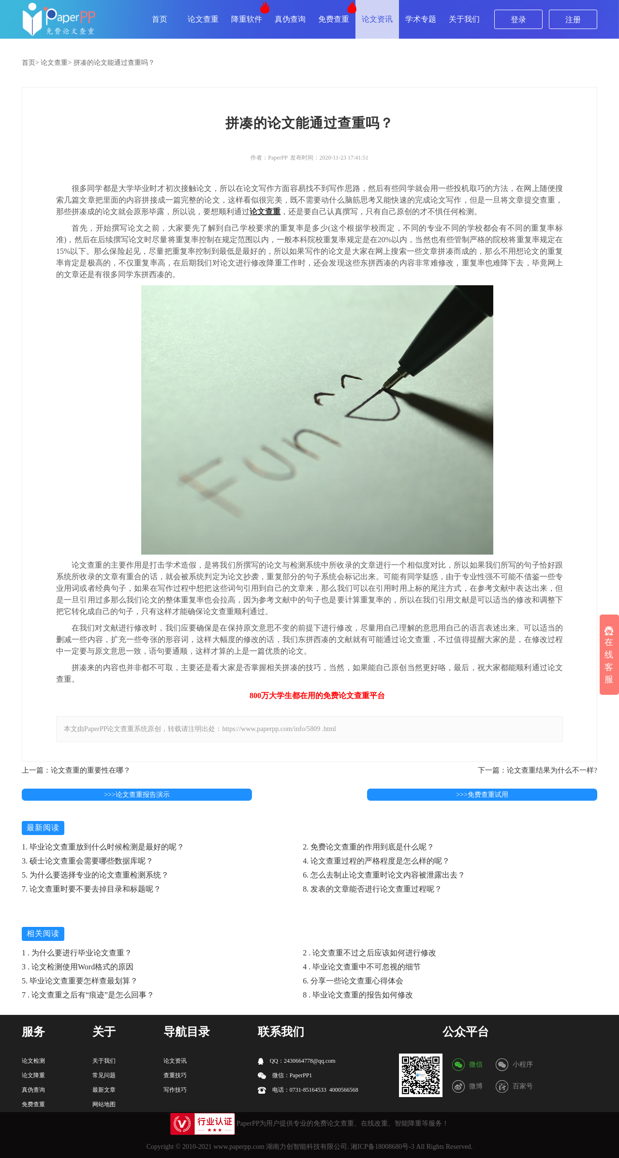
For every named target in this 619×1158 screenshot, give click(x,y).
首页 (159, 19)
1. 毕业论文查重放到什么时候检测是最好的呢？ (103, 847)
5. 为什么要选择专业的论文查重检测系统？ (95, 875)
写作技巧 (175, 1089)
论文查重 (203, 19)
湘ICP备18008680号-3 (382, 1146)
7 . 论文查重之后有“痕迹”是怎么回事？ (88, 995)
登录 (518, 19)
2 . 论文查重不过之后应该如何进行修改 (369, 953)
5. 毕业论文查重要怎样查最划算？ (80, 981)
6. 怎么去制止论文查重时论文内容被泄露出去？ (384, 875)
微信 (476, 1064)
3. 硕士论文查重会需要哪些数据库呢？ (87, 861)
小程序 (523, 1064)
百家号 (523, 1086)
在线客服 (608, 656)
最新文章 (104, 1089)
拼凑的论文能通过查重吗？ (114, 62)
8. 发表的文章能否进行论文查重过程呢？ (372, 889)
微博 (476, 1086)
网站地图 (104, 1104)
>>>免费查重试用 (482, 794)
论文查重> (56, 62)
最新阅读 (43, 827)
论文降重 (33, 1075)
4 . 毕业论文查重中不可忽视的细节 (362, 967)
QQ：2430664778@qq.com (297, 1061)
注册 (573, 19)
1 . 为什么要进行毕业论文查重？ (77, 953)
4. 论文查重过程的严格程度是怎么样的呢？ (376, 861)
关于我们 (464, 19)
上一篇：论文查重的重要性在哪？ (76, 770)
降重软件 (246, 19)
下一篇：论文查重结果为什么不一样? (537, 770)
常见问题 (104, 1075)
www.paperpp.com (239, 1146)
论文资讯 (377, 19)
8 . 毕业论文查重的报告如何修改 (358, 995)
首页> (30, 62)
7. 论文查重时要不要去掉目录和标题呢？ (91, 889)
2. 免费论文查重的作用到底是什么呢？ (368, 847)
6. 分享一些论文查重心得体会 (353, 981)
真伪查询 (290, 19)
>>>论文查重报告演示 (137, 794)
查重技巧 (175, 1075)
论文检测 (33, 1060)
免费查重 (333, 19)
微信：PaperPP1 (285, 1075)
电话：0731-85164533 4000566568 (308, 1090)
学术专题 (420, 19)
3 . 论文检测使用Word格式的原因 (77, 967)
